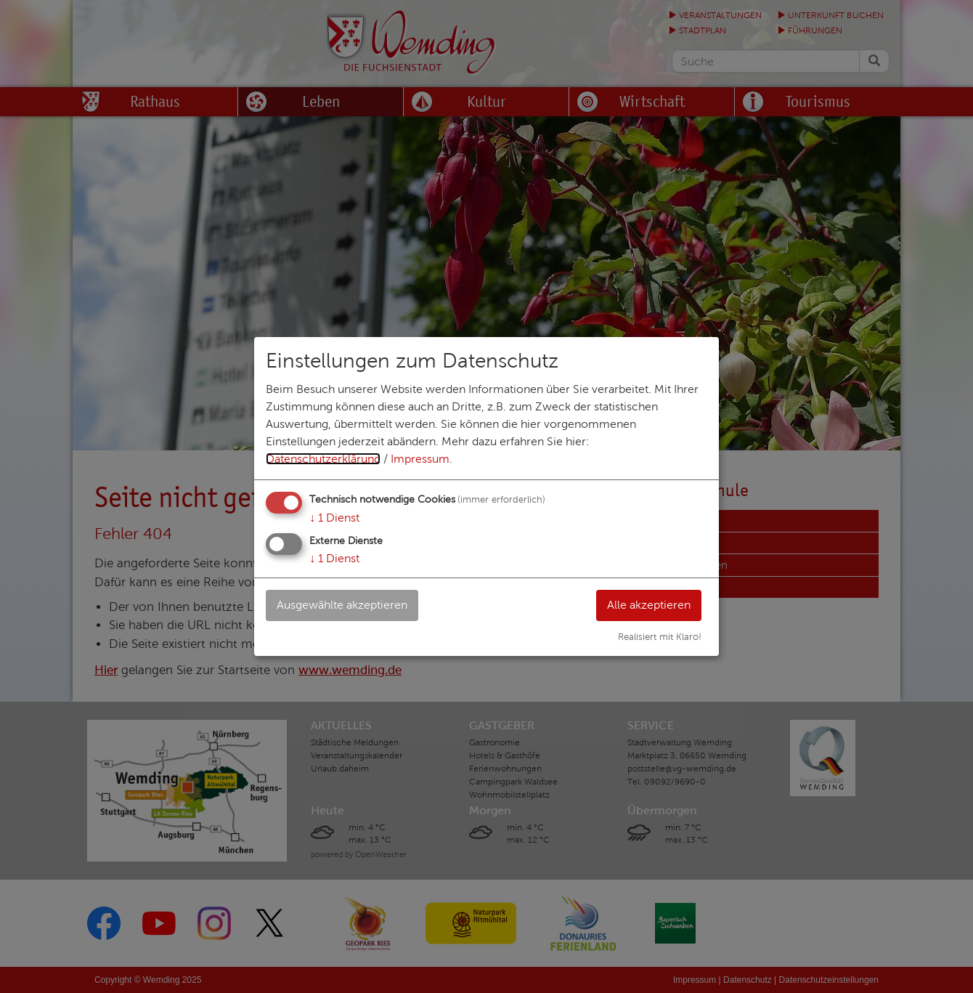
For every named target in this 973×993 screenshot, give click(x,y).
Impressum (420, 459)
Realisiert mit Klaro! (659, 637)
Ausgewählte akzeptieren (342, 605)
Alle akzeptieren (649, 605)
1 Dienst (334, 517)
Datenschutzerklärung (323, 459)
